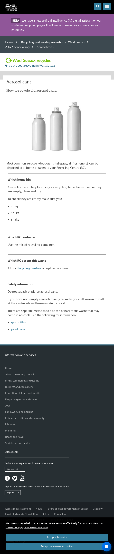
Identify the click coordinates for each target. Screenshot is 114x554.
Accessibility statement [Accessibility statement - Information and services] (18, 508)
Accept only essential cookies (57, 546)
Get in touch (16, 469)
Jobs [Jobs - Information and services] (7, 405)
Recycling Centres (29, 268)
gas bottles (18, 322)
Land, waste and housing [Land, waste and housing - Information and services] (19, 411)
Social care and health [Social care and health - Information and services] (17, 443)
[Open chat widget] (106, 546)
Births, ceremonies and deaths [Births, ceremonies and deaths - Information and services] (22, 380)
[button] (107, 6)
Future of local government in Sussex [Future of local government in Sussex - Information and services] (67, 508)
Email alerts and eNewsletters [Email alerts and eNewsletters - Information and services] (21, 514)
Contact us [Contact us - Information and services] (60, 514)
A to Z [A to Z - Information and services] (46, 514)
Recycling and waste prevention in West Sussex (53, 42)
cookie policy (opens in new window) (27, 527)
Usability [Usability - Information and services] (98, 508)
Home (9, 42)
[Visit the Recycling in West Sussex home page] (28, 60)
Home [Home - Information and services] (8, 368)
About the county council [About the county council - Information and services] (19, 374)
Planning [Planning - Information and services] (10, 430)
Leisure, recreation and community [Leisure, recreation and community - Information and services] (24, 418)
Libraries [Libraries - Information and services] (10, 424)
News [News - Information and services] (39, 508)
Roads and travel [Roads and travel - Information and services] (14, 436)
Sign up (14, 492)
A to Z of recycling (17, 47)
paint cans (18, 329)
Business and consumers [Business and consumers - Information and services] (19, 386)
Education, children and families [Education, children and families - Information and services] (23, 393)
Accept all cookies (57, 537)
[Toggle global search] (97, 6)
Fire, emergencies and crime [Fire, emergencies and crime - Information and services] (21, 399)
